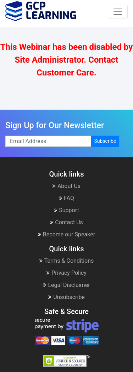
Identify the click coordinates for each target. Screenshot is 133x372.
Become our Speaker (66, 234)
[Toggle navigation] (118, 12)
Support (66, 210)
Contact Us (66, 222)
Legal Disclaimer (66, 285)
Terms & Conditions (66, 260)
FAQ (66, 198)
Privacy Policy (66, 272)
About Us (66, 186)
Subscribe (105, 141)
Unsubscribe (66, 297)
